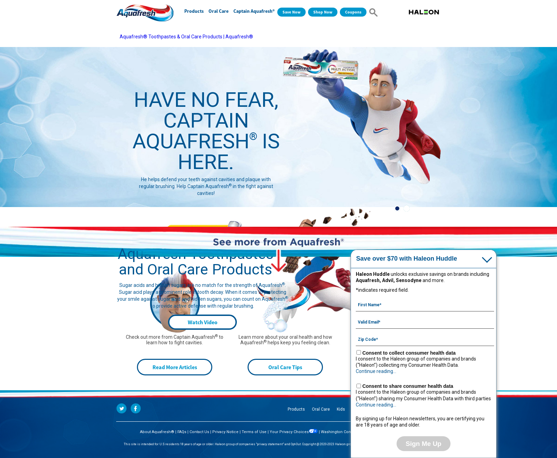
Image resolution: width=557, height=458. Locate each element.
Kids (341, 409)
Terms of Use (254, 432)
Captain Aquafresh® (254, 11)
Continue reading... (376, 371)
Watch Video (202, 322)
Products (194, 11)
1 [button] (397, 208)
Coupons (353, 12)
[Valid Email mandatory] (425, 321)
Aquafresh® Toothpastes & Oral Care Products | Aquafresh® (186, 36)
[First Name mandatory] (425, 304)
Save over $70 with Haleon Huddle (406, 258)
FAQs (181, 432)
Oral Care (218, 11)
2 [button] (406, 208)
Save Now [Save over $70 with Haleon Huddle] (291, 12)
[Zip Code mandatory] (425, 338)
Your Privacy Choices (294, 432)
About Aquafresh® (157, 432)
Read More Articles (174, 367)
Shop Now (322, 12)
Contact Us (199, 432)
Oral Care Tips (285, 367)
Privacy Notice (225, 432)
